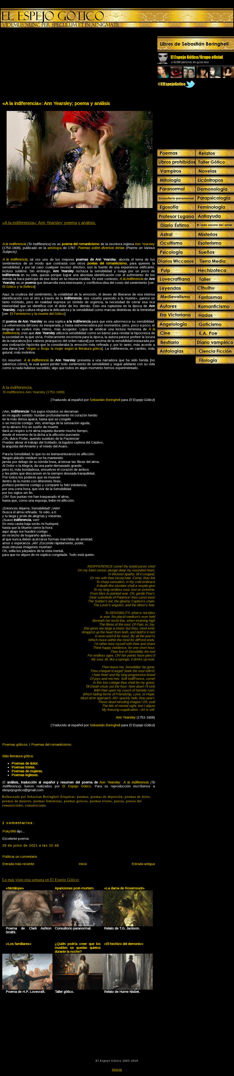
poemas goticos (76, 801)
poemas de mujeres (16, 801)
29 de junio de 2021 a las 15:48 (30, 845)
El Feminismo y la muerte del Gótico (37, 314)
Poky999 (9, 831)
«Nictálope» (15, 888)
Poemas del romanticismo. (51, 744)
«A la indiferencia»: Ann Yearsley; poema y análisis (56, 103)
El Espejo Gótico (76, 786)
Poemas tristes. (23, 767)
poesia (119, 801)
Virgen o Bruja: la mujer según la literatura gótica (64, 348)
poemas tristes (101, 801)
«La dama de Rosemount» (124, 888)
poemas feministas (48, 801)
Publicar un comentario (19, 856)
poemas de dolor (137, 797)
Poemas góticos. (15, 744)
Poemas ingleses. (25, 775)
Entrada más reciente (18, 864)
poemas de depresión (106, 797)
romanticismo (35, 805)
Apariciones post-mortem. (74, 888)
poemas (82, 797)
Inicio (83, 864)
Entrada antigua (143, 864)
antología (54, 248)
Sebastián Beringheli (105, 400)
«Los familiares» (18, 944)
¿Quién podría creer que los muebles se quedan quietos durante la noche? (78, 947)
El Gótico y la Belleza (18, 286)
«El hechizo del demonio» (123, 944)
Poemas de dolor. (24, 763)
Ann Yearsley (145, 244)
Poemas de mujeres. (27, 771)
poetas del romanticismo (107, 263)
